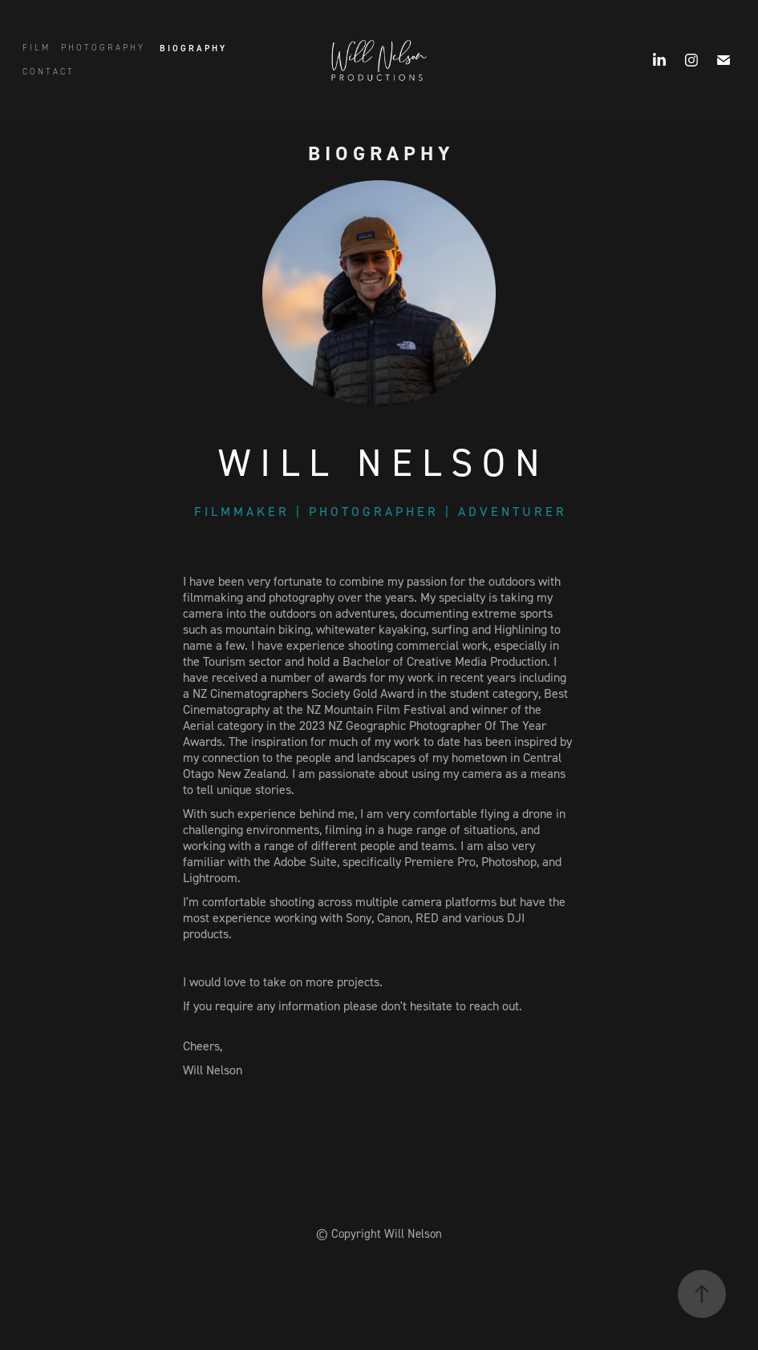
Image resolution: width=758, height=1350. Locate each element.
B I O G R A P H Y (192, 48)
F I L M (35, 47)
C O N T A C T (47, 71)
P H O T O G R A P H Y (102, 47)
